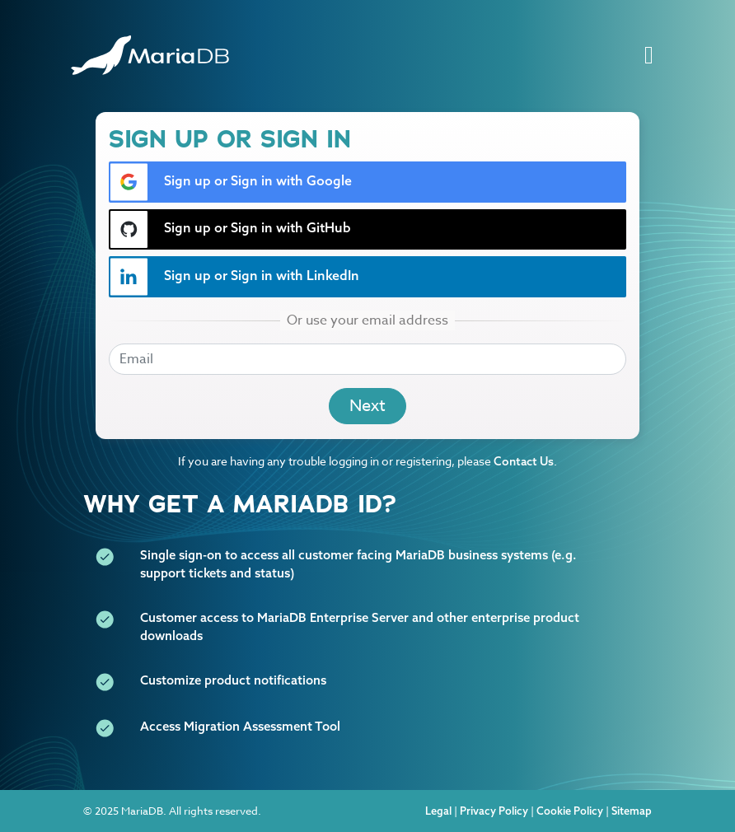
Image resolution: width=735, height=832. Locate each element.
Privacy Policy (494, 810)
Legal (438, 810)
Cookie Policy (569, 810)
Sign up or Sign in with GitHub (230, 229)
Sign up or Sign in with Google (231, 182)
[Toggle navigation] (649, 55)
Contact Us (524, 461)
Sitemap (631, 810)
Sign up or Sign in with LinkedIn (234, 277)
